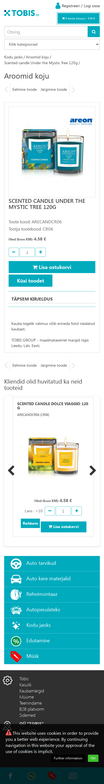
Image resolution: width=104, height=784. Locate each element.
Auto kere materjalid (48, 578)
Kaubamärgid (31, 691)
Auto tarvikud (41, 562)
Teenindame (30, 703)
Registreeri (71, 5)
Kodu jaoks (13, 56)
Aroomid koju (37, 56)
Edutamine (38, 640)
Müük (32, 655)
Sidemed (27, 715)
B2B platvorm (31, 709)
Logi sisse (92, 5)
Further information (68, 758)
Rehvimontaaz (41, 593)
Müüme (26, 697)
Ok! (93, 758)
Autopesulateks (43, 609)
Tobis (24, 678)
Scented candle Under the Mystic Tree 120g (41, 62)
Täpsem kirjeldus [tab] (32, 299)
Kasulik (25, 684)
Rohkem (30, 523)
